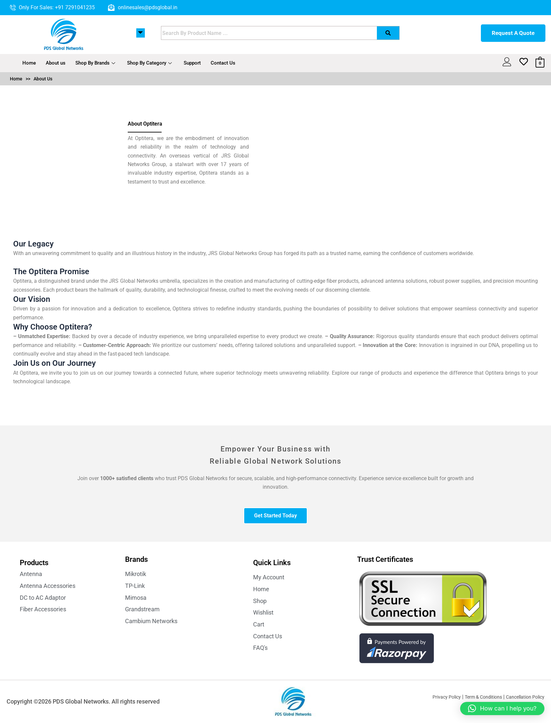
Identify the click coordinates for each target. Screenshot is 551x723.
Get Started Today (275, 515)
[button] (502, 708)
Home (29, 63)
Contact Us (223, 63)
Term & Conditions (474, 697)
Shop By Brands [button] (95, 63)
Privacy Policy (433, 697)
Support (192, 63)
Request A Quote (513, 33)
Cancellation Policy (522, 697)
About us (56, 63)
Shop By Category (149, 63)
